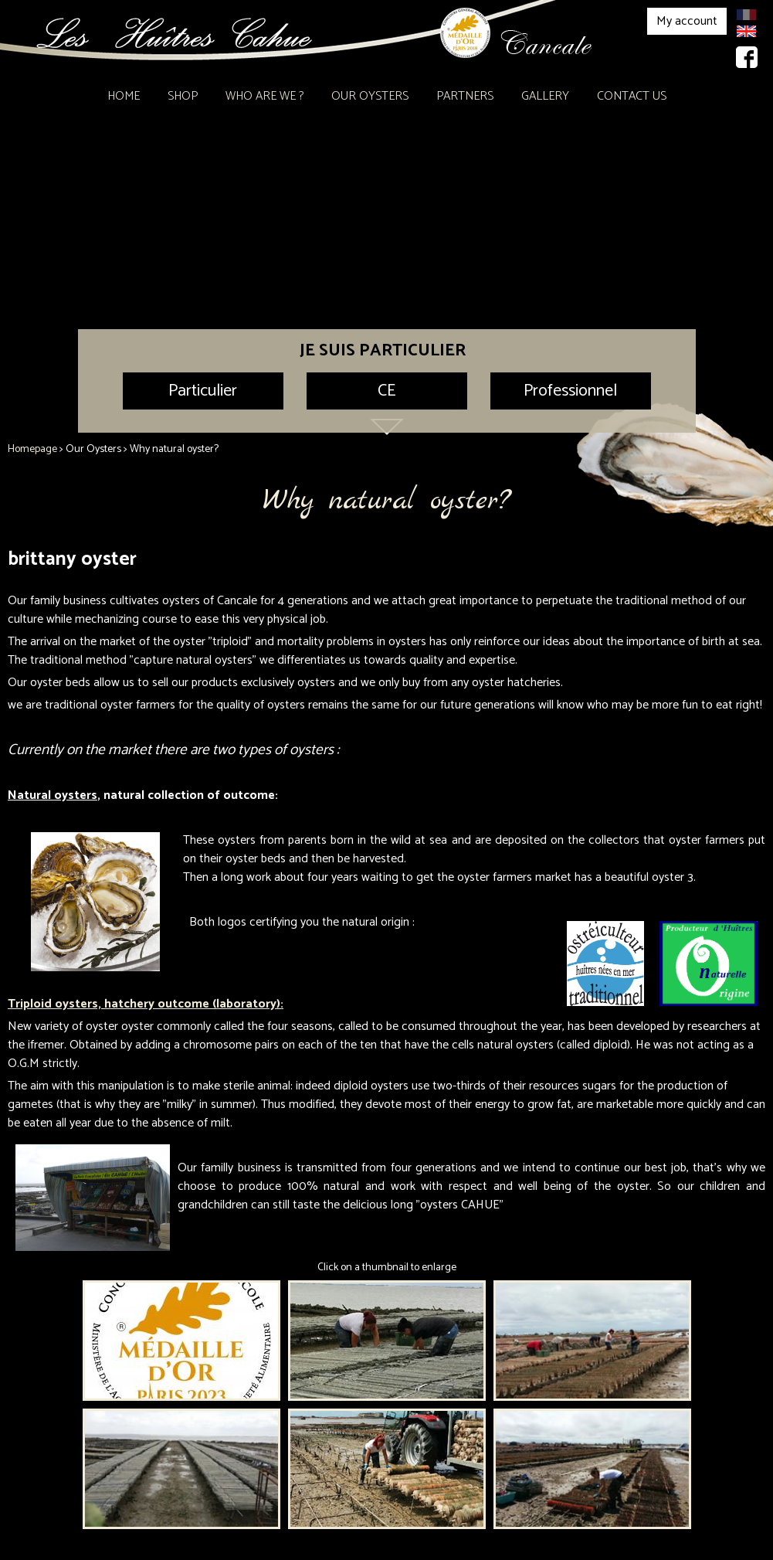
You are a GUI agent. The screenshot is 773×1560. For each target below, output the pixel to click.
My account (686, 21)
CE (386, 391)
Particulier (202, 391)
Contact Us (631, 96)
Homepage (32, 449)
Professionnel (570, 391)
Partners (464, 96)
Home (123, 96)
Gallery (545, 96)
